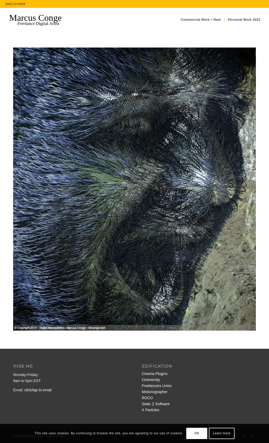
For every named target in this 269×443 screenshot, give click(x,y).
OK (196, 433)
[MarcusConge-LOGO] (39, 20)
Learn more (221, 433)
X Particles (150, 410)
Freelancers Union (157, 386)
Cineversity (151, 380)
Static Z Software (156, 404)
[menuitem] (200, 20)
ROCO (147, 398)
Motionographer (155, 392)
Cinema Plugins (155, 374)
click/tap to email (37, 390)
